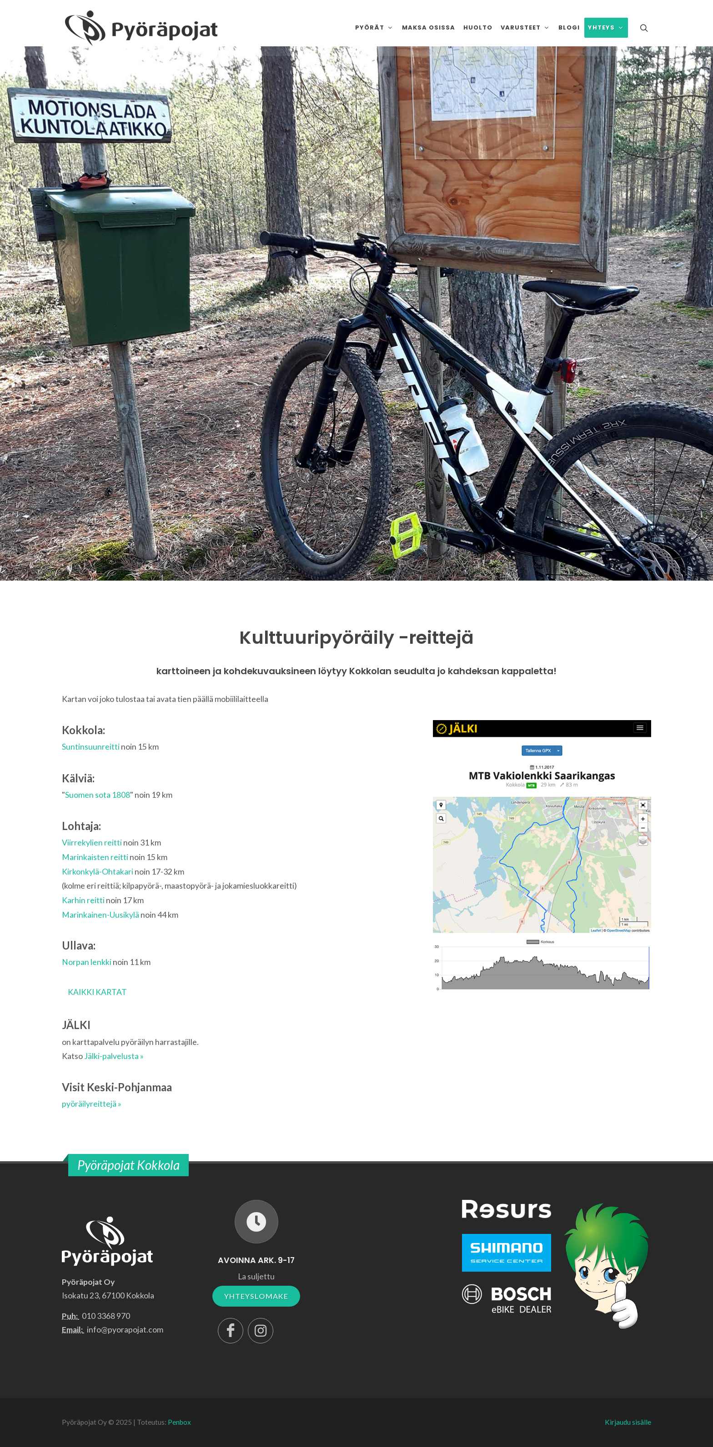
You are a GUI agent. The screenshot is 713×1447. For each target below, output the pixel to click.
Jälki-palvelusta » (114, 1056)
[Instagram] (260, 1330)
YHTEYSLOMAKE (256, 1296)
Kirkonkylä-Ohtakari (97, 871)
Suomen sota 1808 (97, 795)
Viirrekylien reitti (92, 842)
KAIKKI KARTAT (97, 992)
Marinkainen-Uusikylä (100, 915)
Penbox (179, 1422)
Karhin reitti (83, 900)
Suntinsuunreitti (91, 746)
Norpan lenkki (86, 962)
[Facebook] (230, 1330)
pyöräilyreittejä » (91, 1104)
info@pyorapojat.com (125, 1329)
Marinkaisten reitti (95, 857)
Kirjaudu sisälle (628, 1422)
